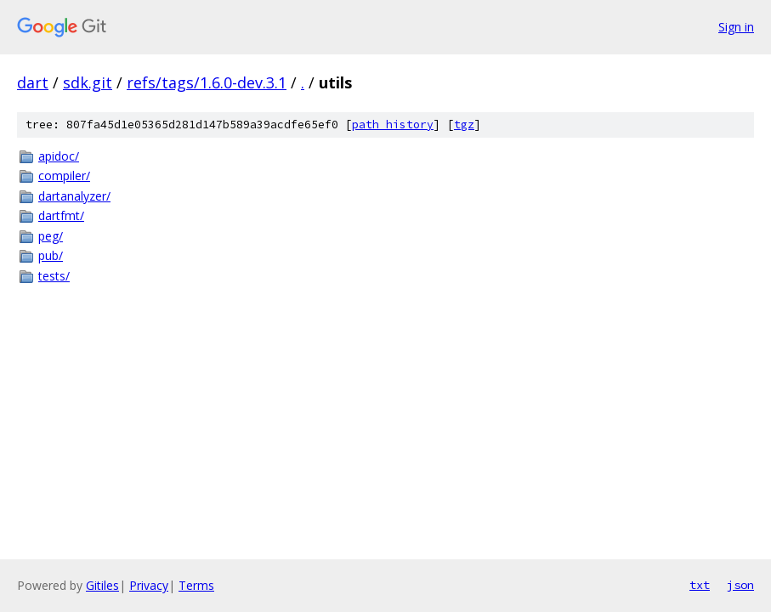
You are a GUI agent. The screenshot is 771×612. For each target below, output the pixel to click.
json (740, 584)
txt (699, 584)
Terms (196, 585)
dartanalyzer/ (74, 196)
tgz (464, 124)
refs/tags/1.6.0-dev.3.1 (206, 82)
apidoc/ (58, 156)
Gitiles (102, 585)
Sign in (736, 27)
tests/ (54, 276)
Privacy (148, 585)
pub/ (50, 255)
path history (393, 124)
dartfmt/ (61, 215)
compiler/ (64, 175)
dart (32, 82)
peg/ (50, 236)
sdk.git (87, 82)
